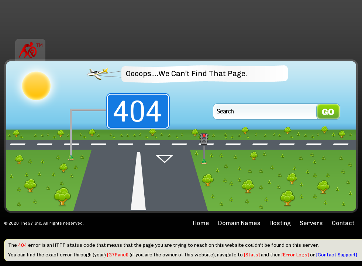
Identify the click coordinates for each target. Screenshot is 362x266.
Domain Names (239, 222)
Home (201, 222)
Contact (343, 222)
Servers (311, 222)
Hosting (280, 222)
